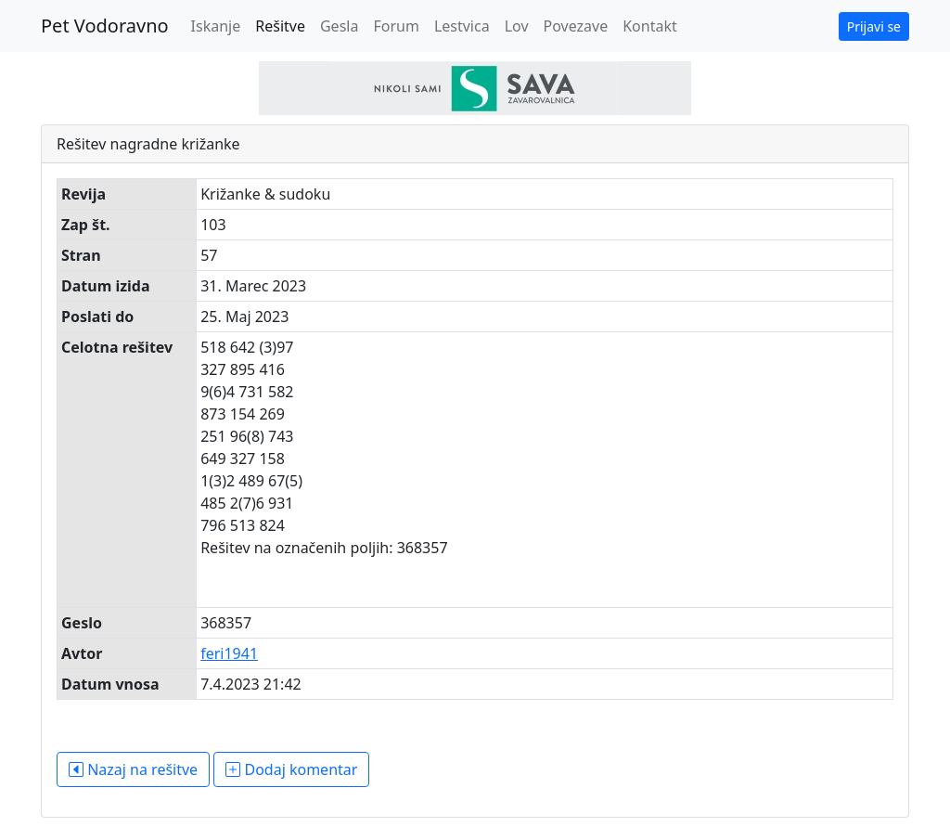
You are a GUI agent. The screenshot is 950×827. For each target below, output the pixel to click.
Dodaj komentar (291, 769)
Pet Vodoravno (105, 25)
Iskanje (216, 26)
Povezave (576, 26)
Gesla (339, 26)
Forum (395, 26)
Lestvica (462, 26)
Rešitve (280, 26)
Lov (517, 26)
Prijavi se (874, 26)
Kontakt (650, 26)
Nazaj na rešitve (133, 769)
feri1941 (229, 653)
